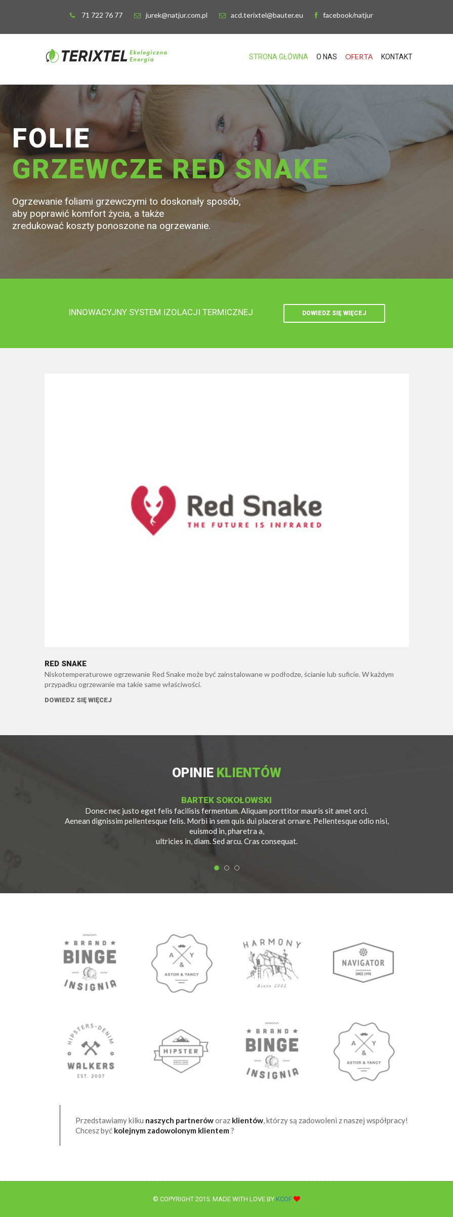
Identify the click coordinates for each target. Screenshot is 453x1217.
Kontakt (397, 57)
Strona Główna (278, 57)
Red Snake (66, 664)
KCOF (285, 1199)
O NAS (326, 57)
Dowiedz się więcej (334, 313)
